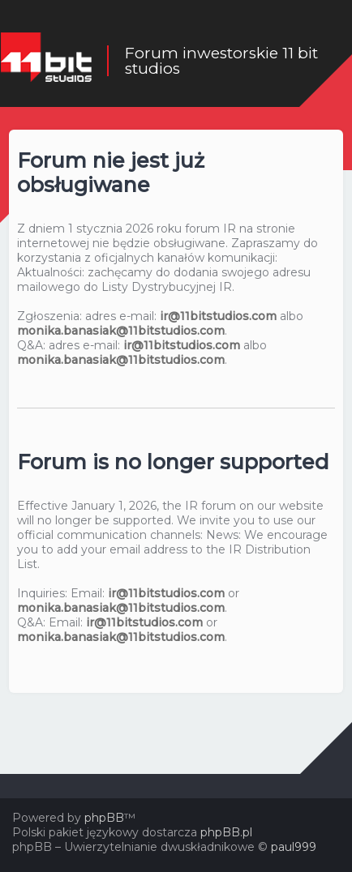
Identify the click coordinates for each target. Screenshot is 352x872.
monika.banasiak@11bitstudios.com (121, 330)
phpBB (104, 817)
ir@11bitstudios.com (218, 316)
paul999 (293, 847)
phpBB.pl (226, 832)
